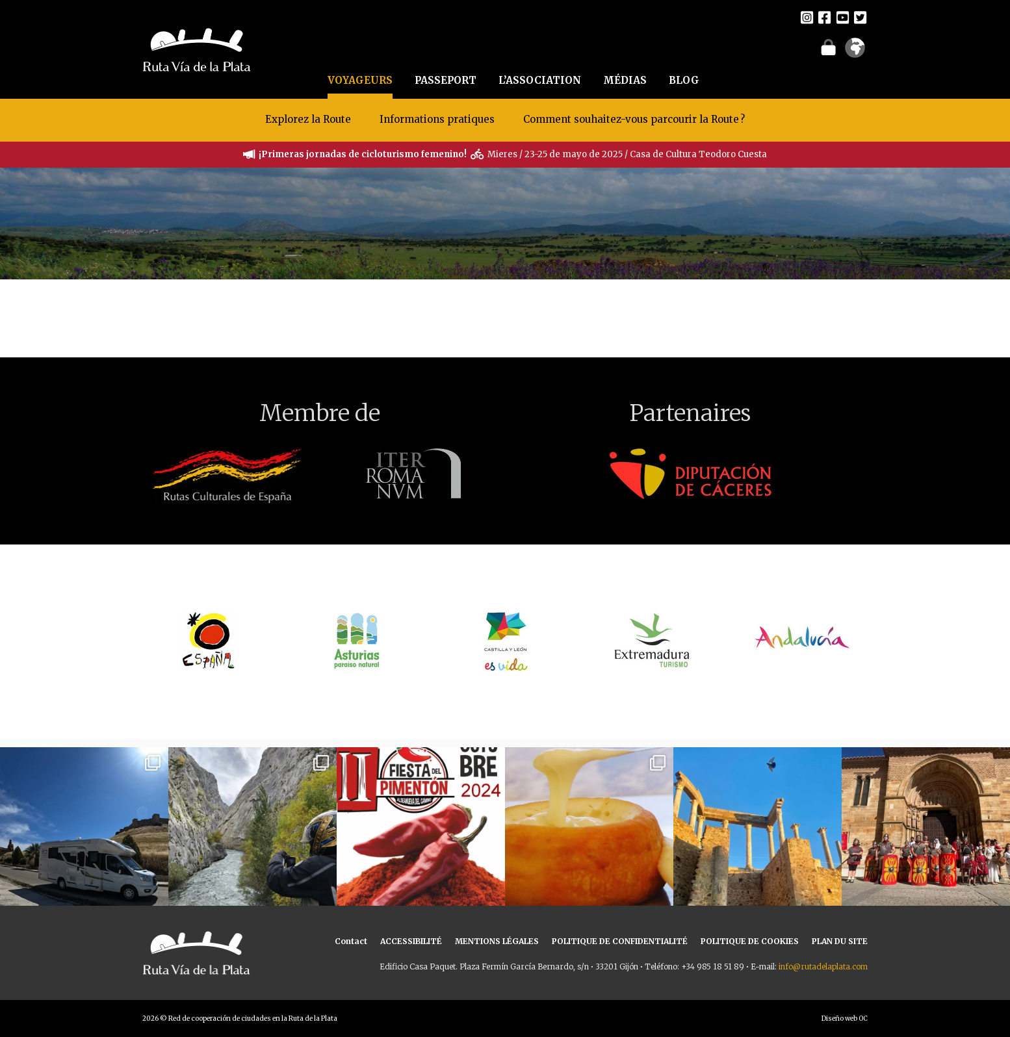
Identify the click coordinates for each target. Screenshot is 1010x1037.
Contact (351, 941)
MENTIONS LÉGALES (497, 941)
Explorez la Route (308, 119)
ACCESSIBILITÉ (411, 941)
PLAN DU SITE (840, 941)
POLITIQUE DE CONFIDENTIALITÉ (620, 941)
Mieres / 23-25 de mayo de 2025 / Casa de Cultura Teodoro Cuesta (627, 154)
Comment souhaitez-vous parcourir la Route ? (634, 119)
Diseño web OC (845, 1018)
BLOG (684, 80)
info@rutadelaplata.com (823, 966)
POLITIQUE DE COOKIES (750, 941)
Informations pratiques (438, 119)
